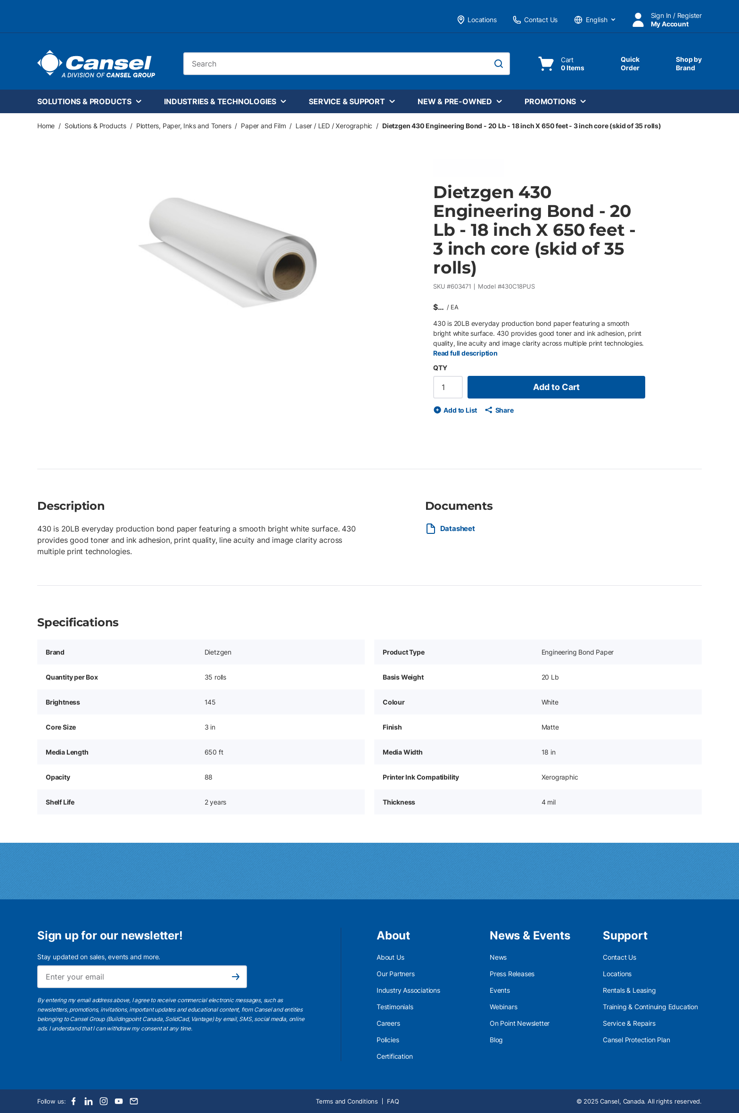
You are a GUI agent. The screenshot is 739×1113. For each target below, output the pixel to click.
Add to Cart (556, 387)
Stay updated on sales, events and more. (98, 957)
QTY (440, 368)
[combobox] (346, 63)
